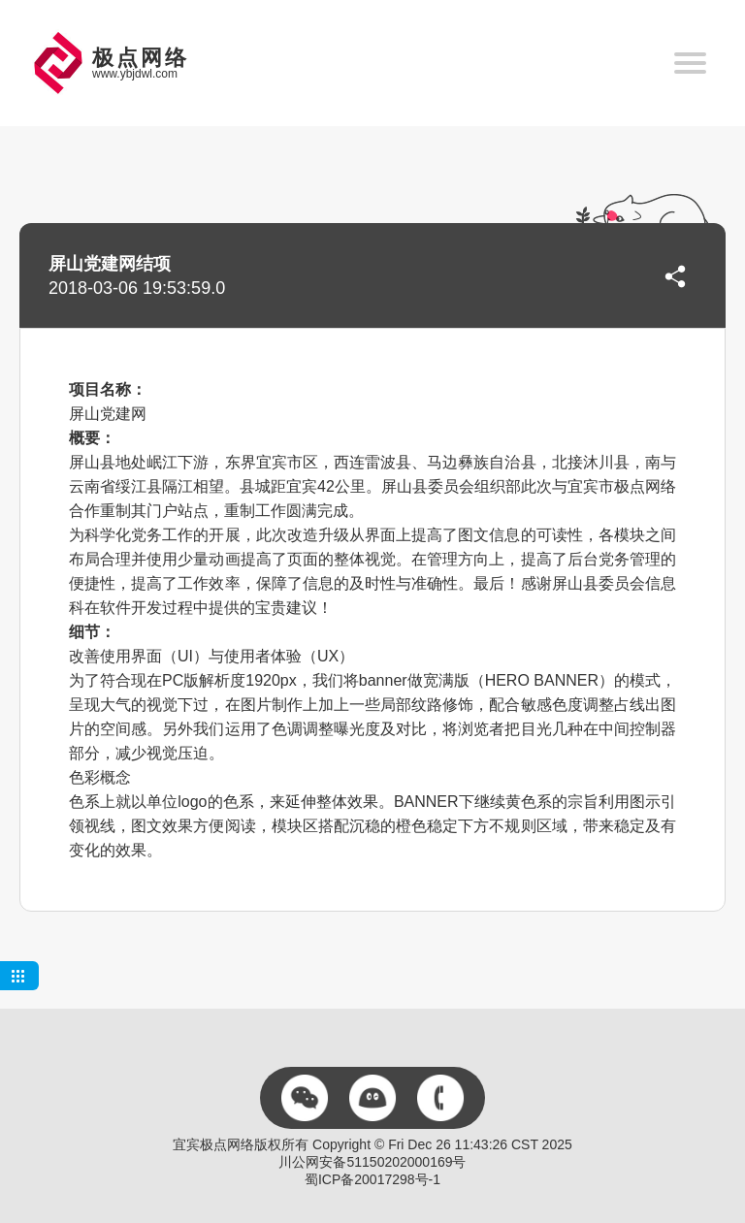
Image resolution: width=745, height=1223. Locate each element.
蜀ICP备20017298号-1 (372, 1179)
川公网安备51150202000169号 (372, 1162)
